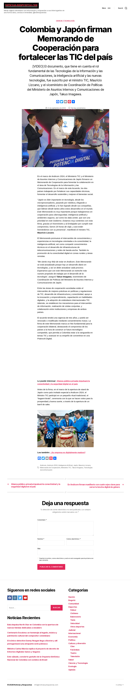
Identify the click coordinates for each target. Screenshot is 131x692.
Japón (76, 467)
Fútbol (73, 612)
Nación (71, 598)
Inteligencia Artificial (66, 467)
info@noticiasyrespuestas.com (47, 687)
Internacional (74, 635)
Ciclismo (74, 615)
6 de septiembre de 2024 (57, 110)
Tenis (73, 621)
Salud (71, 661)
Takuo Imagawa (78, 469)
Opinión (72, 671)
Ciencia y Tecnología (65, 22)
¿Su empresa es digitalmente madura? (69, 454)
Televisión (75, 658)
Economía (73, 638)
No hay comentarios (79, 110)
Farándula (75, 651)
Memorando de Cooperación (50, 469)
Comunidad (74, 605)
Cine (72, 648)
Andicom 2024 (52, 467)
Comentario (42, 522)
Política (72, 641)
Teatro (73, 655)
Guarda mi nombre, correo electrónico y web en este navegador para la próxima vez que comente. (66, 561)
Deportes (73, 608)
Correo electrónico (73, 541)
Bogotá (71, 602)
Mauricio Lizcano (85, 467)
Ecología (72, 668)
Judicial (72, 632)
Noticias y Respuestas (23, 687)
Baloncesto (75, 618)
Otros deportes (77, 628)
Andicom (43, 467)
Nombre (40, 541)
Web (38, 550)
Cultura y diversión (77, 645)
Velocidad (75, 625)
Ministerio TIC (66, 469)
